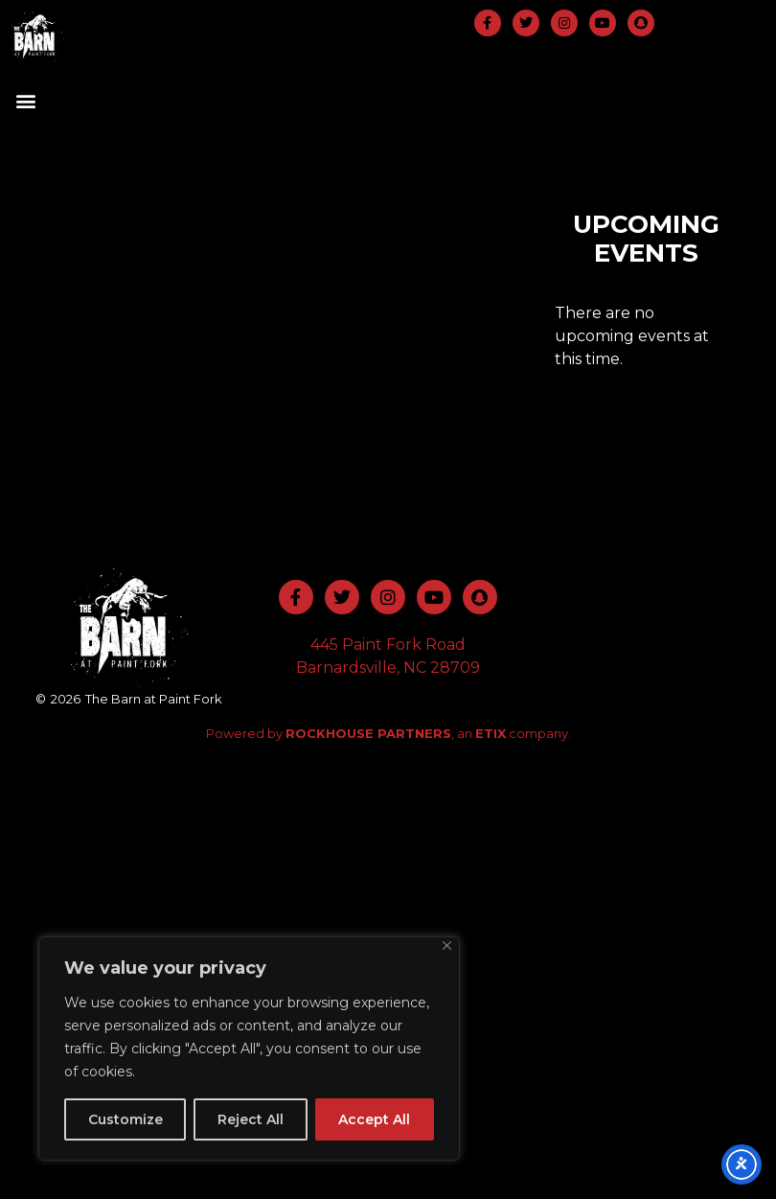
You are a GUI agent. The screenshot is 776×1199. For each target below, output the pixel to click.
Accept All (374, 1119)
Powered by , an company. (388, 733)
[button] (25, 100)
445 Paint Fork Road (388, 644)
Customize (125, 1119)
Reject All (250, 1119)
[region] (249, 1048)
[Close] (447, 945)
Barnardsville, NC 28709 (388, 667)
